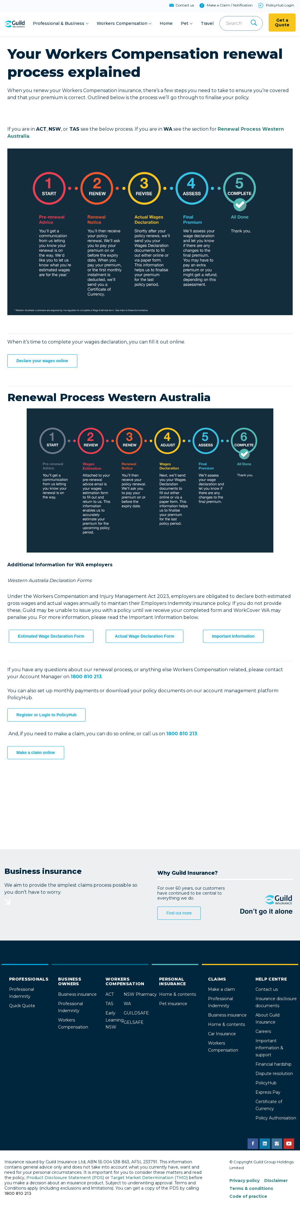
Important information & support (269, 1048)
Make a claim (221, 990)
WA (127, 1004)
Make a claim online (35, 753)
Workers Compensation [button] (122, 23)
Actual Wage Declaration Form (144, 637)
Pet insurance (173, 1004)
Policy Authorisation (275, 1118)
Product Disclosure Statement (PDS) (65, 1178)
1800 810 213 (17, 1194)
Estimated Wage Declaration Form (51, 637)
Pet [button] (184, 23)
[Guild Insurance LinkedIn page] (265, 1144)
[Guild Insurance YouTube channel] (289, 1144)
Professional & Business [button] (58, 23)
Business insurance (77, 995)
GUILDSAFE (136, 1014)
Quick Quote (22, 1006)
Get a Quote (282, 23)
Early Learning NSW (114, 1021)
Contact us (266, 990)
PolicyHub (266, 1083)
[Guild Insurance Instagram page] (277, 1144)
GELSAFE (134, 1023)
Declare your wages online (42, 361)
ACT (109, 995)
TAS (109, 1004)
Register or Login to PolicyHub (46, 715)
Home (166, 23)
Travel (207, 23)
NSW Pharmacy (140, 995)
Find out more (179, 914)
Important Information (233, 637)
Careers (263, 1032)
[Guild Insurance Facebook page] (253, 1144)
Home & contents (177, 995)
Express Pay (267, 1093)
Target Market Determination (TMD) (149, 1178)
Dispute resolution (274, 1074)
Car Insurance (222, 1034)
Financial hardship (273, 1065)
